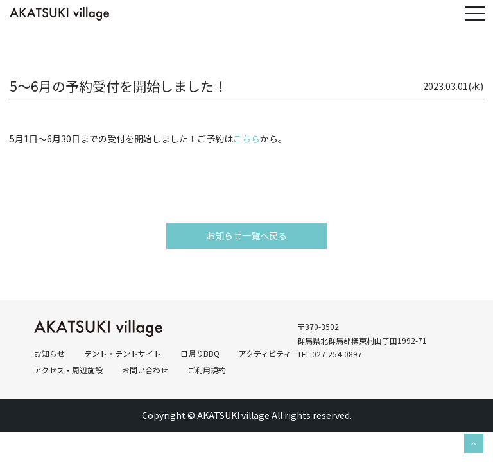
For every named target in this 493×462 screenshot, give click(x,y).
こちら (246, 138)
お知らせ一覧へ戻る (246, 235)
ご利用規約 (206, 369)
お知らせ (49, 353)
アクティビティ (265, 353)
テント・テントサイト (122, 353)
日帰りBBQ (200, 353)
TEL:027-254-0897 (329, 353)
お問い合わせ (145, 369)
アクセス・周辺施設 (68, 369)
